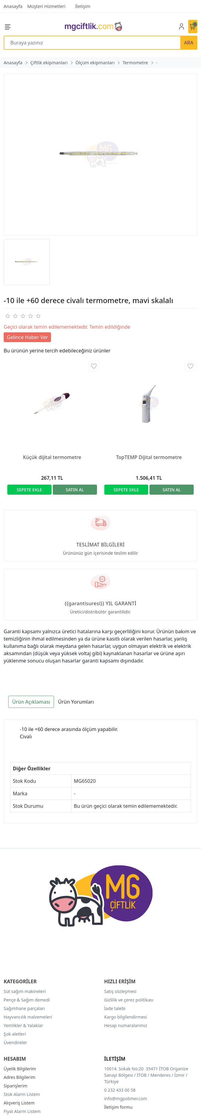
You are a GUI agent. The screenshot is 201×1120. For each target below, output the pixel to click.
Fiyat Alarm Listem (22, 1111)
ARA (188, 42)
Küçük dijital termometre (52, 457)
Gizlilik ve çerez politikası (128, 1000)
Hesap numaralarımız (125, 1025)
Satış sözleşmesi (120, 991)
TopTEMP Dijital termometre (149, 457)
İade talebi (114, 1008)
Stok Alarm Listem (22, 1094)
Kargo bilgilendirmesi (125, 1017)
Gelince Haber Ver (27, 337)
